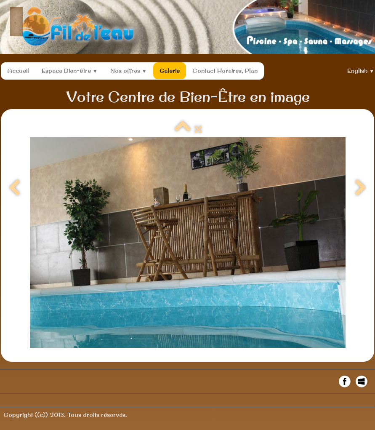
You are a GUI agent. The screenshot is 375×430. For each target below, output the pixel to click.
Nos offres (128, 71)
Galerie (170, 71)
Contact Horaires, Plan (225, 71)
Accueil (18, 71)
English (360, 71)
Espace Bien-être (70, 71)
